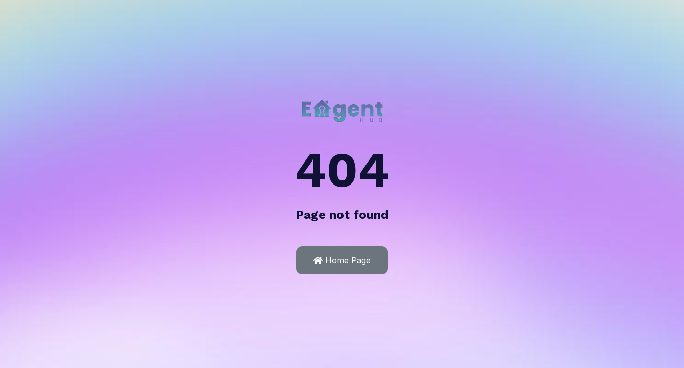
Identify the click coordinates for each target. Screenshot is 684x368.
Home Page (342, 260)
